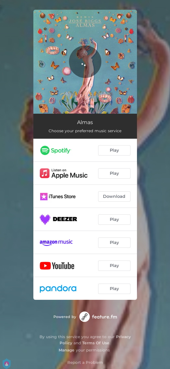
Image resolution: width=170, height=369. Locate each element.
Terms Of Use (95, 342)
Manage (66, 350)
